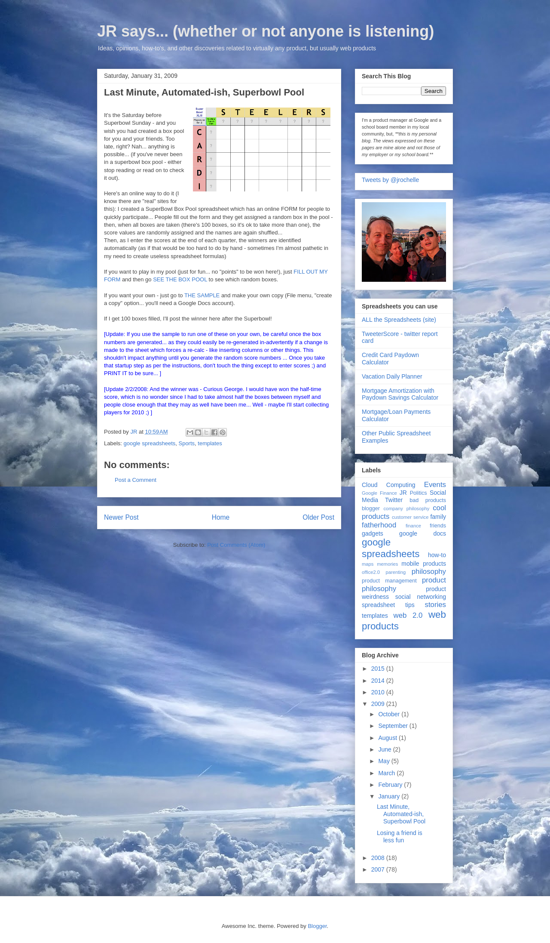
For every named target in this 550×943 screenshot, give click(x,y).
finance (413, 525)
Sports (186, 443)
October (389, 714)
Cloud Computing (388, 484)
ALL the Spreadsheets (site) (399, 319)
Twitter (394, 499)
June (385, 749)
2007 (378, 869)
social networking (420, 596)
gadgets (372, 533)
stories (435, 605)
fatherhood (379, 525)
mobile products (423, 563)
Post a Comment (135, 480)
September (393, 725)
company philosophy (406, 508)
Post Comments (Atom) (236, 545)
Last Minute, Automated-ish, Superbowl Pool (401, 814)
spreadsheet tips (388, 604)
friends (438, 526)
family (438, 516)
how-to (437, 555)
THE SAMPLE (202, 295)
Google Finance (379, 493)
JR (403, 492)
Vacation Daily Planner (392, 376)
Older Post (318, 517)
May (384, 761)
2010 (378, 692)
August (388, 737)
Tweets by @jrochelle (390, 179)
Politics (418, 493)
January (389, 796)
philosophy (429, 571)
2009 (378, 703)
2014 (378, 680)
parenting (396, 572)
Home (221, 517)
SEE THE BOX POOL (180, 279)
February (391, 784)
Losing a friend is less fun (399, 836)
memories (387, 564)
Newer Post (121, 517)
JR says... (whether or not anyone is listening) (265, 31)
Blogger (317, 926)
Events (435, 485)
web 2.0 (408, 615)
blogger (371, 508)
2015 (378, 668)
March (387, 773)
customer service (410, 517)
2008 (378, 857)
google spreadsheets (150, 443)
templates (210, 443)
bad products (427, 500)
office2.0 (371, 572)
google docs (422, 533)
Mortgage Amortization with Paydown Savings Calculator (400, 394)
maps (367, 564)
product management (389, 581)
